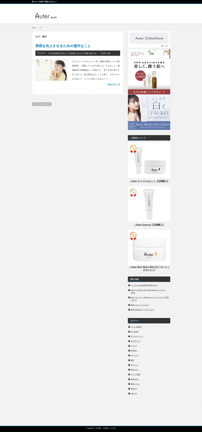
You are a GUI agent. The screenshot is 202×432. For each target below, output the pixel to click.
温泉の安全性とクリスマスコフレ (142, 309)
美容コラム (93, 53)
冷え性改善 (55, 53)
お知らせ (134, 393)
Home (34, 27)
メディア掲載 (135, 374)
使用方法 (134, 388)
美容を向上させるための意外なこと (63, 46)
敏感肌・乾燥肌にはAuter (106, 428)
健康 (86, 53)
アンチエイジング (137, 336)
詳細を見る (112, 84)
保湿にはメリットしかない (140, 305)
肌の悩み (73, 53)
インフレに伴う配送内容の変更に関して (145, 285)
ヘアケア (134, 346)
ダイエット (134, 365)
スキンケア (80, 53)
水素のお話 (134, 379)
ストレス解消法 (136, 327)
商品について (135, 384)
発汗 (104, 53)
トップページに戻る (42, 104)
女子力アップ (64, 53)
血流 (108, 53)
